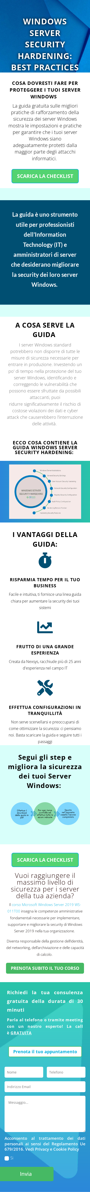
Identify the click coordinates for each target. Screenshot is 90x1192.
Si (9, 1158)
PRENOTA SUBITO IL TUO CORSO (45, 968)
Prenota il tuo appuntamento (45, 1051)
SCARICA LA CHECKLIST (45, 176)
